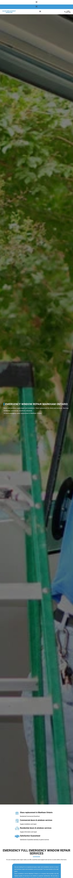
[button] (36, 2)
